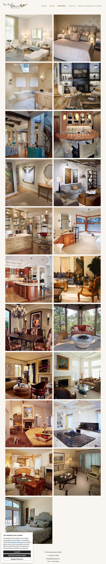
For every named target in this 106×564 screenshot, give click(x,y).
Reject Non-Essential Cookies (17, 555)
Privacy (49, 561)
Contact (71, 6)
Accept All (17, 552)
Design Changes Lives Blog (90, 6)
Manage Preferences (17, 559)
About (52, 6)
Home (44, 6)
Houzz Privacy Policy (14, 542)
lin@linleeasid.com (54, 559)
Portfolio (62, 6)
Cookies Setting (55, 561)
